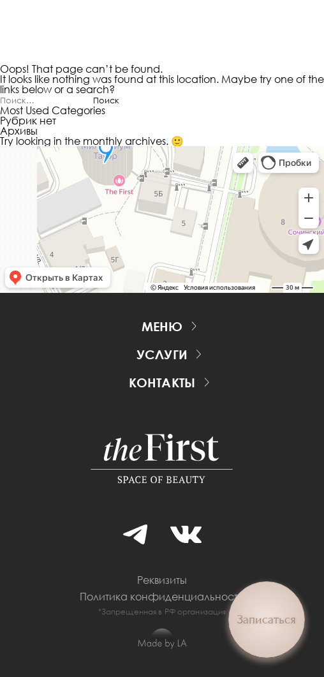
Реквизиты (162, 580)
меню (162, 326)
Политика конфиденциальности (162, 596)
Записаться (266, 620)
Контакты (162, 382)
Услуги (162, 354)
